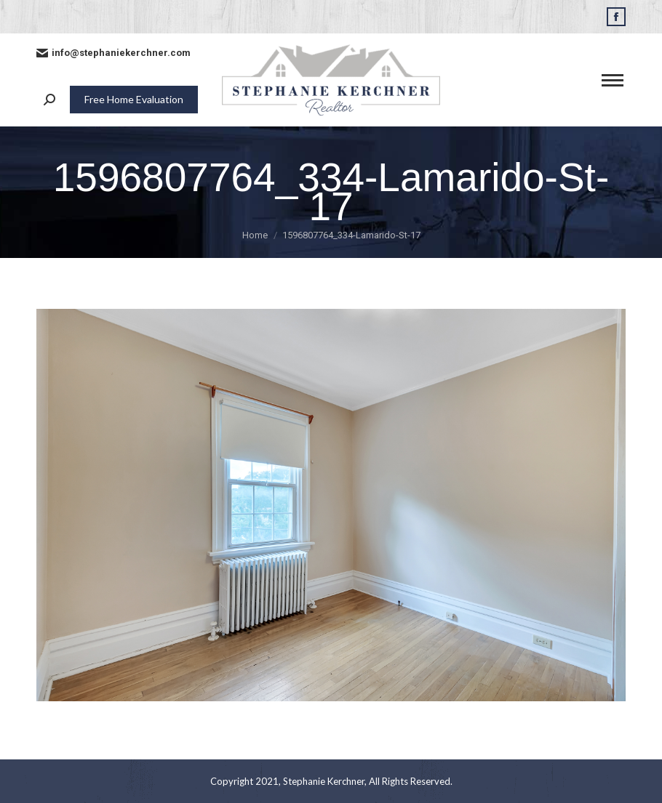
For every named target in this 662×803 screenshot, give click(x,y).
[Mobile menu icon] (612, 80)
